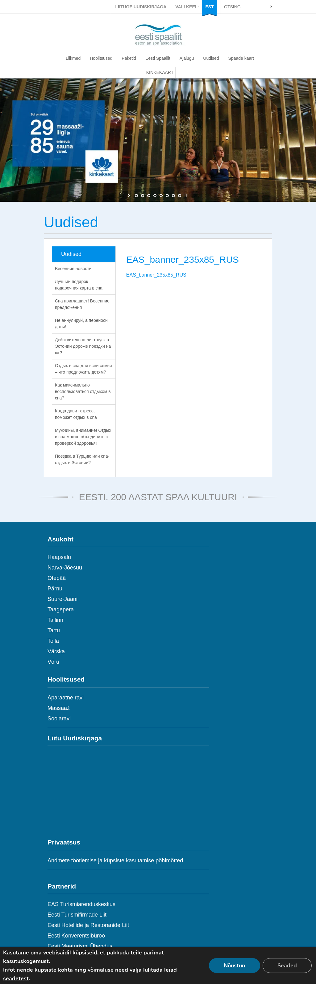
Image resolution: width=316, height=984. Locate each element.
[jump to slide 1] (136, 195)
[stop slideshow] (186, 195)
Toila (53, 641)
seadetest (16, 978)
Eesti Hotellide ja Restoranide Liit (88, 925)
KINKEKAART (159, 72)
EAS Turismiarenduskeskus (81, 904)
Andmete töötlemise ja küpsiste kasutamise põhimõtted (115, 860)
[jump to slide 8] (180, 195)
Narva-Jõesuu (65, 568)
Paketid (129, 58)
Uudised (211, 58)
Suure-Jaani (62, 599)
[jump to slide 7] (173, 195)
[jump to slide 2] (142, 195)
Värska (56, 651)
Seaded (287, 965)
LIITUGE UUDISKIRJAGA (141, 6)
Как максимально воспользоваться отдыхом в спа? (83, 391)
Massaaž (59, 708)
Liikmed (73, 58)
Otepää (57, 578)
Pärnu (55, 588)
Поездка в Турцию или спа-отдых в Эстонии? (82, 459)
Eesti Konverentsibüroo (76, 936)
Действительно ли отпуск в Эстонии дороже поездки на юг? (83, 346)
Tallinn (55, 620)
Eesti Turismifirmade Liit (77, 915)
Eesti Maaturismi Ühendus (80, 946)
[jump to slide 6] (167, 195)
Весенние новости (73, 268)
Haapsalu (59, 557)
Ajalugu (187, 58)
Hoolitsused (101, 58)
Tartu (54, 630)
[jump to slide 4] (155, 195)
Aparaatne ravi (66, 697)
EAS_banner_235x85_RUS (156, 274)
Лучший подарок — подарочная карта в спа (78, 284)
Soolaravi (59, 718)
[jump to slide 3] (149, 195)
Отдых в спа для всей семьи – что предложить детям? (83, 369)
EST (209, 6)
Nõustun (234, 965)
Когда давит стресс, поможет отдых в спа (76, 414)
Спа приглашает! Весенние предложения (82, 304)
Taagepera (61, 609)
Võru (53, 662)
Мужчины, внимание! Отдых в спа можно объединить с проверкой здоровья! (83, 437)
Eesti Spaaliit (157, 58)
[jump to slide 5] (161, 195)
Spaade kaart (241, 58)
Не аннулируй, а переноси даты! (81, 323)
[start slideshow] (129, 195)
